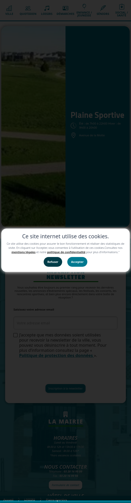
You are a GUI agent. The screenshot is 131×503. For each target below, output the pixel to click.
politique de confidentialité (66, 252)
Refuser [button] (53, 262)
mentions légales (24, 252)
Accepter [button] (77, 262)
